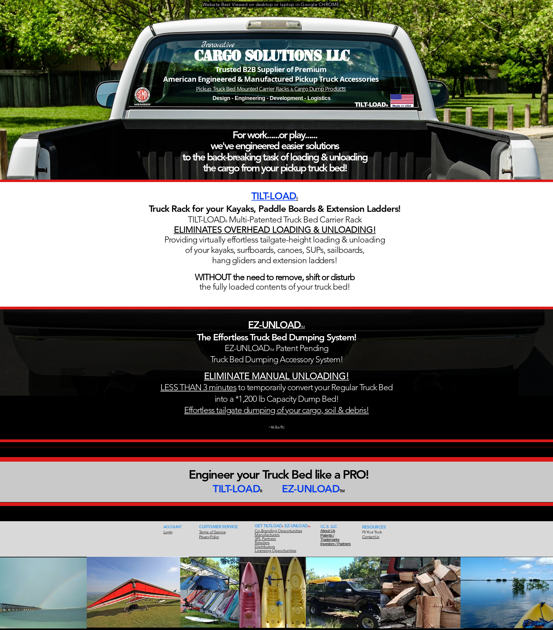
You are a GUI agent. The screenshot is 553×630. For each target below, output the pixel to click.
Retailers (262, 542)
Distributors (265, 546)
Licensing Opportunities (275, 550)
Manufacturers (267, 534)
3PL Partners (265, 538)
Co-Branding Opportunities (278, 530)
